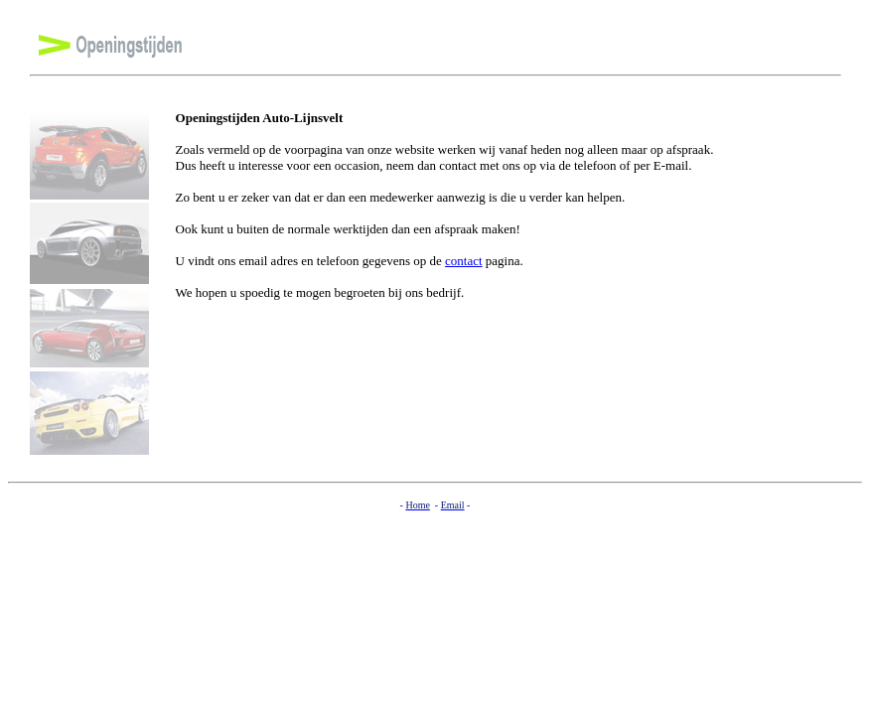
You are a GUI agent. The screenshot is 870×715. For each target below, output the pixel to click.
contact (464, 260)
